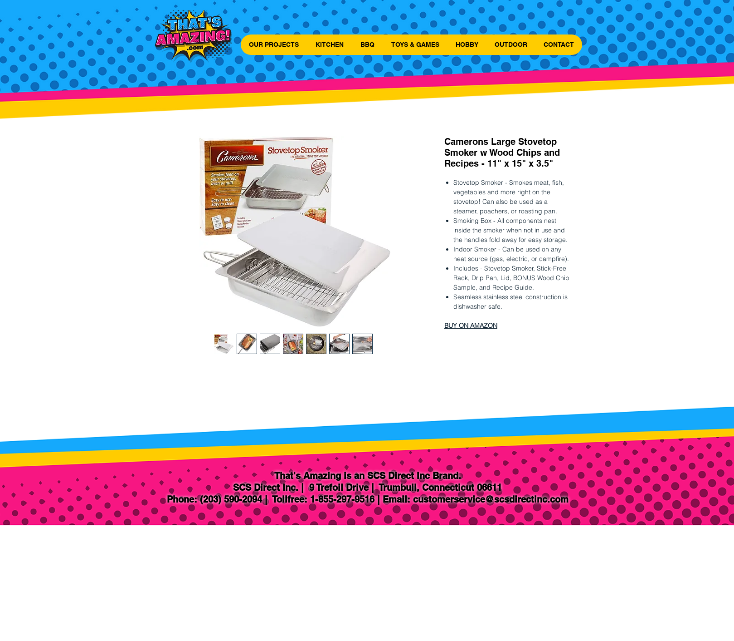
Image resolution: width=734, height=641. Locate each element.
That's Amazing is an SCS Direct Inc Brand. (367, 475)
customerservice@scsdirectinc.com (491, 499)
